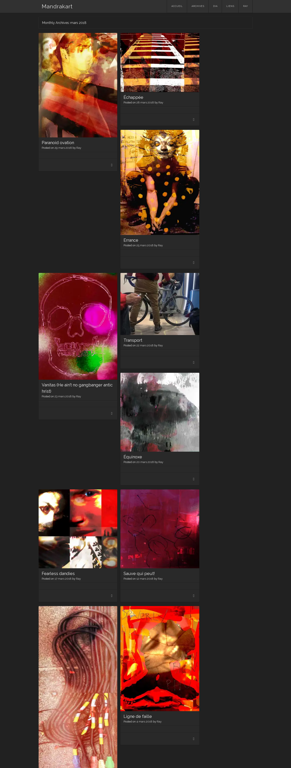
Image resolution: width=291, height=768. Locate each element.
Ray (245, 6)
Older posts (52, 728)
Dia (215, 6)
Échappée (123, 89)
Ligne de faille (127, 563)
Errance (192, 129)
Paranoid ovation (58, 129)
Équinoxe (122, 327)
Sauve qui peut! (129, 434)
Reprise (49, 691)
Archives (198, 6)
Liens (230, 6)
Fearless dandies (58, 434)
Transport (122, 221)
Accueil (177, 6)
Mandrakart (57, 6)
